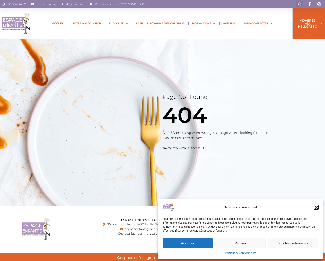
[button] (316, 207)
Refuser (240, 243)
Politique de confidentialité (240, 253)
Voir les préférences (293, 243)
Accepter (187, 243)
